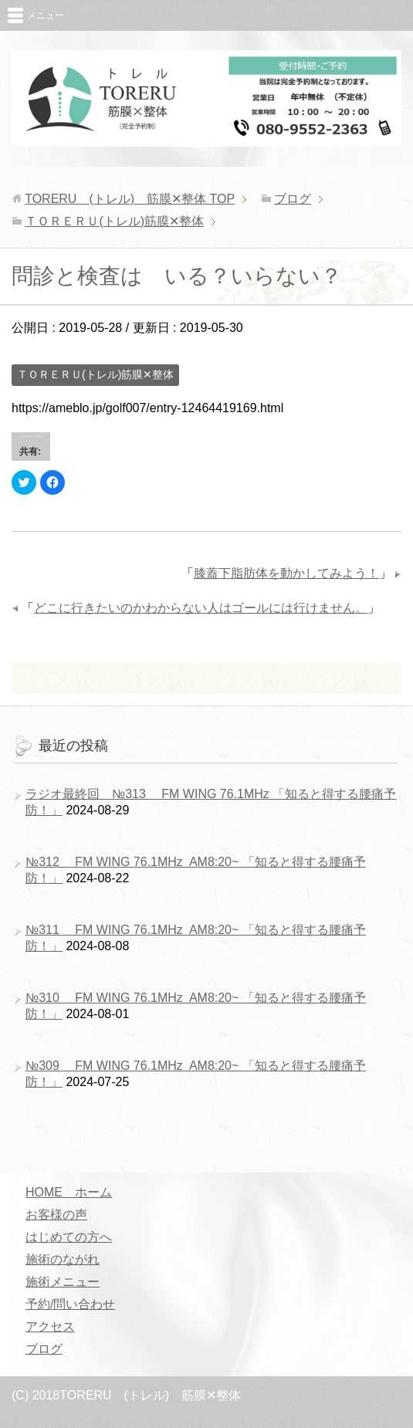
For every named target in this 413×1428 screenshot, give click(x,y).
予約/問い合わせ (70, 1304)
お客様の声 (56, 1214)
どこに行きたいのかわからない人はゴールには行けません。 (200, 607)
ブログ (44, 1348)
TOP (130, 198)
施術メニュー (62, 1281)
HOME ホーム (68, 1192)
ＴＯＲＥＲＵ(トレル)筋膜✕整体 (95, 374)
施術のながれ (62, 1259)
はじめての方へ (68, 1237)
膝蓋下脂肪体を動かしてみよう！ (286, 573)
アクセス (50, 1326)
